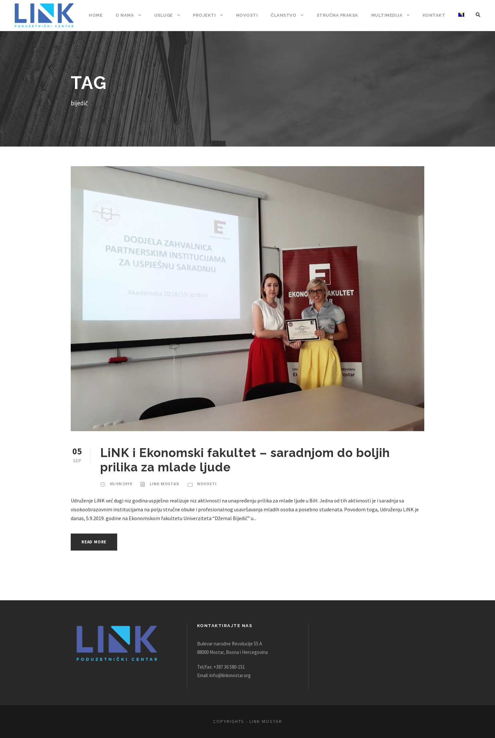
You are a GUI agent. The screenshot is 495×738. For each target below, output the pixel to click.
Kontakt (434, 15)
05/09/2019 (120, 484)
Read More (96, 541)
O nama (128, 15)
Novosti (249, 15)
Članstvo (285, 15)
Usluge (167, 15)
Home (99, 15)
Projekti (208, 15)
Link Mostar (163, 484)
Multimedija (388, 15)
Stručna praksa (339, 15)
